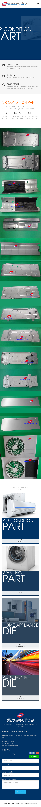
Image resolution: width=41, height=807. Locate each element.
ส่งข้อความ (20, 792)
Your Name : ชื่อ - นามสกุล (8, 754)
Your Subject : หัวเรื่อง (7, 772)
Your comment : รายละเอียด (9, 779)
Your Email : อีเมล (6, 765)
